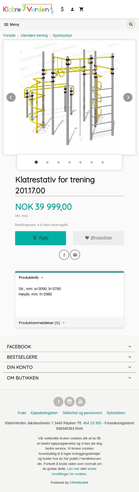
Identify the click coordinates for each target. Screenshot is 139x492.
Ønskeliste (98, 238)
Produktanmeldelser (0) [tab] (39, 322)
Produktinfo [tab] (29, 277)
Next (132, 96)
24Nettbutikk (79, 482)
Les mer (74, 469)
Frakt (22, 413)
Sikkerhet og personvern (82, 413)
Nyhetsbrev (116, 413)
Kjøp (41, 238)
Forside (9, 35)
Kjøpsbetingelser (44, 413)
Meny (11, 24)
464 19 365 (92, 423)
